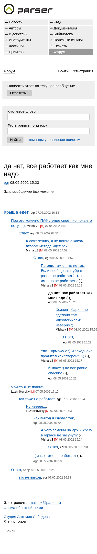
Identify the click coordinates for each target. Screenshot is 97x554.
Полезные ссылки (68, 40)
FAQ (57, 22)
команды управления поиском (54, 140)
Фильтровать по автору (27, 125)
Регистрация (82, 71)
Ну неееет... (36, 406)
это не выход (30, 477)
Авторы (15, 28)
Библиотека (63, 34)
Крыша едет (16, 212)
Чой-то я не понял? (27, 387)
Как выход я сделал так (53, 418)
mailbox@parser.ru (45, 502)
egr (6, 182)
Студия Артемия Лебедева (27, 517)
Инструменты (20, 40)
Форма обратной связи (23, 508)
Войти (63, 71)
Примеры (16, 52)
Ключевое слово (21, 111)
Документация (65, 28)
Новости (15, 22)
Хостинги (16, 46)
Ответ (23, 233)
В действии (18, 34)
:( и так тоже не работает (54, 455)
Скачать (60, 46)
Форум (59, 52)
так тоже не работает (36, 399)
